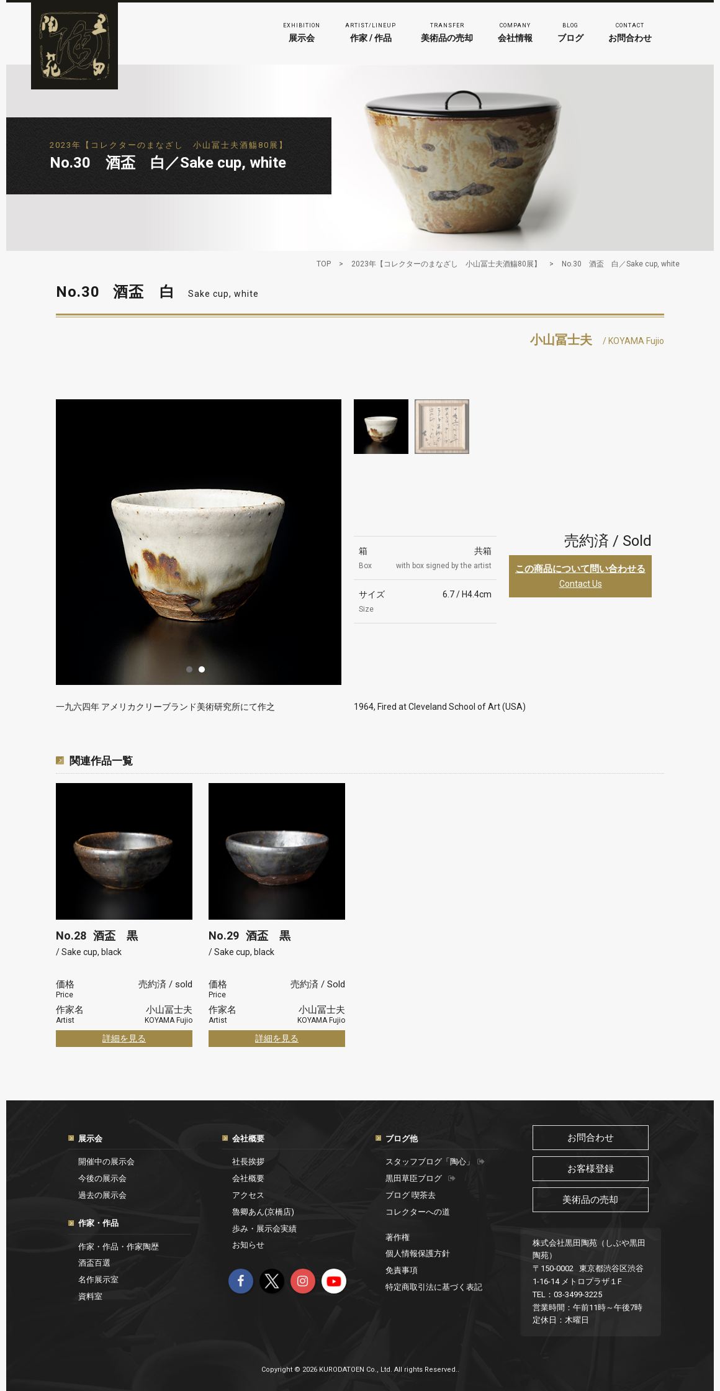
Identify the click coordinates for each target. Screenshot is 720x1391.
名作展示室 (98, 1279)
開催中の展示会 (106, 1161)
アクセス (248, 1195)
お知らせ (248, 1244)
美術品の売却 (447, 31)
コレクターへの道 (417, 1212)
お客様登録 (590, 1168)
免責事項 (401, 1270)
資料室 (90, 1296)
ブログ (570, 31)
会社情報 (515, 31)
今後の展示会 (102, 1178)
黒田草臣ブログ (420, 1178)
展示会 (301, 31)
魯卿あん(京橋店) (263, 1212)
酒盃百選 (94, 1262)
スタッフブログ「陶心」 (435, 1161)
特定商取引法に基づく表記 (433, 1287)
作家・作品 (98, 1223)
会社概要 (248, 1138)
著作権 (397, 1237)
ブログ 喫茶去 (410, 1195)
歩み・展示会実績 (264, 1228)
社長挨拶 (248, 1161)
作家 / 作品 (370, 31)
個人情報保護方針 (417, 1253)
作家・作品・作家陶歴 (118, 1246)
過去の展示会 (102, 1195)
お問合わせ (630, 31)
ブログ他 (401, 1138)
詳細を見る (124, 1038)
